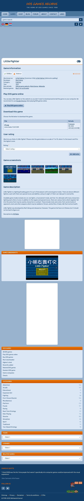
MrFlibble (16, 214)
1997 (17, 84)
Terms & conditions (32, 495)
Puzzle (42, 406)
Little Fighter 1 (20, 78)
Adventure (42, 385)
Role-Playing (42, 414)
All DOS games (7, 352)
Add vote (76, 154)
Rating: (6, 145)
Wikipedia (42, 86)
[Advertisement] (42, 41)
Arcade (42, 388)
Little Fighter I (40, 78)
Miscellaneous (42, 401)
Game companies (8, 373)
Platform (42, 403)
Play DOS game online (15, 105)
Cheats (5, 375)
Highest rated (7, 362)
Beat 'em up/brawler (22, 88)
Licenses (6, 443)
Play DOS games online (10, 354)
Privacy (12, 495)
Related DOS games (9, 368)
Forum (35, 14)
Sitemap (4, 495)
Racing (42, 409)
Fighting (18, 82)
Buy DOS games (8, 357)
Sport (42, 422)
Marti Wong (19, 80)
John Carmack (6, 478)
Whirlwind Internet (17, 498)
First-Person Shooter (42, 398)
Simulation (42, 419)
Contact (53, 14)
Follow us (6, 484)
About (44, 14)
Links (62, 14)
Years (5, 433)
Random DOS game (9, 370)
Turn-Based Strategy (42, 427)
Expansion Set (42, 393)
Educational (42, 390)
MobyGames (34, 86)
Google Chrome (21, 101)
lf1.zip (6, 125)
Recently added (8, 365)
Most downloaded (8, 360)
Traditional (42, 424)
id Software (15, 478)
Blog (28, 14)
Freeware (71, 124)
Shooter (42, 417)
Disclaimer (20, 495)
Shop (21, 14)
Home (5, 14)
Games (12, 14)
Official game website (23, 86)
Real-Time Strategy (42, 411)
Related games (8, 454)
